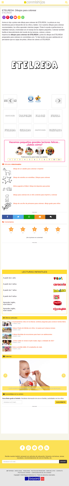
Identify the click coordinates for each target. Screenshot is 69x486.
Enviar (63, 461)
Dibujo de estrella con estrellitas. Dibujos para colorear (31, 177)
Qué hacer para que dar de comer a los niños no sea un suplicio (34, 388)
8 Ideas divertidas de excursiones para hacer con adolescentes (32, 334)
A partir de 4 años (10, 284)
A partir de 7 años (10, 290)
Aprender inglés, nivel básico (9, 303)
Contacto (59, 470)
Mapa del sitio (50, 470)
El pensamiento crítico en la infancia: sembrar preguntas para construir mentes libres (39, 322)
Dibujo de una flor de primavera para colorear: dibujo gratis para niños (36, 203)
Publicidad (26, 470)
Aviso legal (18, 470)
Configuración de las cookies (41, 472)
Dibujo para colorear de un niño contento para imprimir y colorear (35, 195)
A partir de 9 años (10, 296)
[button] (5, 376)
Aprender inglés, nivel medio (9, 309)
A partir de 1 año (9, 278)
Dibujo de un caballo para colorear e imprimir (28, 169)
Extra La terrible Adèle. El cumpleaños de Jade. (27, 347)
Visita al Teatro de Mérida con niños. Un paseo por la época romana (33, 328)
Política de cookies (24, 472)
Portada (10, 470)
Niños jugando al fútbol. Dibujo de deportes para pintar (31, 186)
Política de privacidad (38, 470)
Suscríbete (60, 402)
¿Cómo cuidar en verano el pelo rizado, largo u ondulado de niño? (33, 341)
